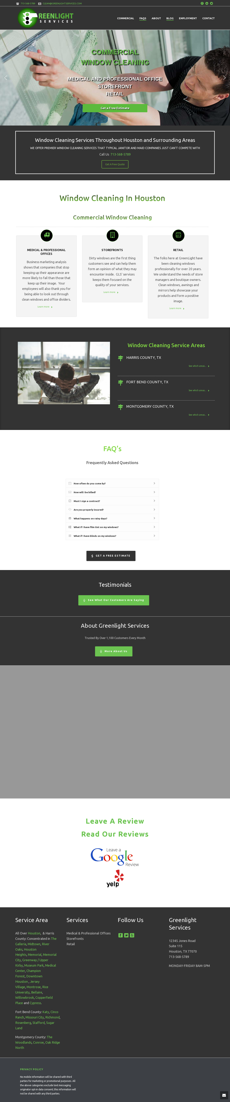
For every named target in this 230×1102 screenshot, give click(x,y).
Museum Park (34, 965)
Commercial (125, 18)
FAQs (142, 18)
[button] (5, 78)
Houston (34, 933)
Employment (188, 18)
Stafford (39, 1022)
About (156, 18)
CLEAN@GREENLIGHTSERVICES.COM (62, 3)
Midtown (34, 944)
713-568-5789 (28, 3)
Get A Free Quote (115, 164)
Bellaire (36, 992)
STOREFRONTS (112, 250)
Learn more (45, 307)
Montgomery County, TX (150, 406)
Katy (45, 1012)
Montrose (34, 987)
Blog (170, 18)
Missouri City (35, 1017)
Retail (178, 250)
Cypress (35, 1003)
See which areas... (199, 366)
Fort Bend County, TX (147, 382)
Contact (208, 18)
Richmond (52, 1017)
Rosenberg (23, 1022)
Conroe (38, 1042)
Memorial (35, 954)
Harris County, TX (143, 357)
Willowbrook (24, 997)
